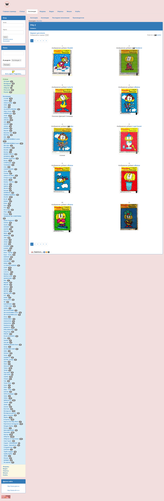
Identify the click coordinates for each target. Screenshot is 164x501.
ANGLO (8, 118)
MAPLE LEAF (10, 276)
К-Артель (9, 419)
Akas (7, 107)
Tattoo (8, 368)
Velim (7, 396)
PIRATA (8, 334)
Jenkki (8, 240)
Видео (5, 469)
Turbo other (9, 383)
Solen (7, 355)
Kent (7, 250)
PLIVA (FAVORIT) (11, 336)
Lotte (7, 270)
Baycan (8, 130)
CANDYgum (9, 162)
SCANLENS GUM (11, 349)
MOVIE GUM (9, 293)
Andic (8, 115)
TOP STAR (8, 374)
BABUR (8, 128)
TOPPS (8, 377)
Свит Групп (9, 441)
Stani (7, 364)
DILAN (7, 188)
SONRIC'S (9, 357)
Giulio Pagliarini (11, 220)
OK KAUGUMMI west (12, 314)
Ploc (7, 338)
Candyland (9, 165)
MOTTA (8, 291)
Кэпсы (8, 428)
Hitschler (8, 231)
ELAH (7, 199)
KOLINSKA (9, 261)
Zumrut (8, 407)
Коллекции (7, 96)
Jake (7, 237)
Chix (7, 167)
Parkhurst (9, 325)
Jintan (7, 242)
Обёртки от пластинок (13, 439)
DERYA (8, 186)
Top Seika (9, 372)
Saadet (8, 340)
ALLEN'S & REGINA (12, 109)
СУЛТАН (8, 449)
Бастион (8, 409)
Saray (7, 347)
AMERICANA (10, 113)
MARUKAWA (9, 278)
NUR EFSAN (9, 304)
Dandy (8, 180)
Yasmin (8, 402)
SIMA (7, 351)
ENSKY (8, 201)
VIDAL (8, 398)
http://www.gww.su (13, 486)
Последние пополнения (60, 18)
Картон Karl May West (13, 421)
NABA (7, 297)
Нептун (8, 434)
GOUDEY (8, 227)
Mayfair (8, 282)
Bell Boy (8, 135)
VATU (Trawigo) (10, 394)
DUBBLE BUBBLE (11, 195)
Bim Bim (8, 145)
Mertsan (8, 287)
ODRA (7, 308)
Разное (8, 92)
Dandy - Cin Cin (10, 182)
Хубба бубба (10, 454)
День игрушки (10, 415)
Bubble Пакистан (11, 158)
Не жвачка (9, 462)
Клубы (5, 475)
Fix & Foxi (9, 210)
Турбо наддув (10, 451)
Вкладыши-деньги (12, 413)
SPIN (7, 362)
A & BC (8, 98)
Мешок (5, 473)
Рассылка (9, 90)
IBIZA (7, 233)
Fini (7, 207)
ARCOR (8, 120)
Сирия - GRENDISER (12, 443)
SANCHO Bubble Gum (13, 344)
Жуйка (8, 417)
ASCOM (8, 124)
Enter (7, 203)
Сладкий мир (10, 447)
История (8, 81)
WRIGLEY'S (10, 400)
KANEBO (8, 246)
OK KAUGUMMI (10, 310)
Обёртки (8, 88)
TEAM (7, 370)
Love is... (8, 272)
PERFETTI (9, 327)
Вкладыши (9, 83)
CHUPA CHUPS (10, 169)
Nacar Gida (9, 299)
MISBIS (8, 289)
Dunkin (8, 197)
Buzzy (8, 160)
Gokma (8, 222)
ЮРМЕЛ (8, 460)
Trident (8, 379)
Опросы (6, 471)
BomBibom (9, 147)
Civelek (8, 173)
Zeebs (7, 404)
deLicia (8, 184)
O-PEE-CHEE (10, 306)
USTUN (8, 392)
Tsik (7, 381)
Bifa (7, 137)
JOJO (7, 244)
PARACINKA (9, 319)
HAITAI (8, 229)
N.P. (7, 295)
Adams (8, 100)
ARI (7, 122)
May (7, 280)
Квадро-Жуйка (10, 426)
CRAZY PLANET (11, 175)
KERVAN (8, 257)
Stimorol (8, 366)
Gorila (7, 225)
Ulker (7, 387)
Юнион (8, 458)
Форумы (6, 466)
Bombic (8, 150)
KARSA (8, 248)
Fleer (7, 212)
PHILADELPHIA (10, 329)
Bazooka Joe (10, 133)
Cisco (7, 171)
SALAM (8, 342)
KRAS (7, 263)
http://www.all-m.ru (13, 490)
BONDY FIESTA (10, 154)
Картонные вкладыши (13, 424)
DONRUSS (9, 192)
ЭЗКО (7, 456)
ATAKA (8, 126)
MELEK (8, 284)
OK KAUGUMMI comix (13, 312)
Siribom (8, 353)
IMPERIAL (9, 235)
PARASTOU (9, 323)
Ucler (7, 385)
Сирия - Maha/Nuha (12, 445)
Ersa (7, 205)
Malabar (8, 274)
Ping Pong (9, 332)
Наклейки (8, 85)
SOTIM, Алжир (10, 359)
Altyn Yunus (9, 111)
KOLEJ (8, 259)
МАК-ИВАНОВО (11, 430)
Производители (78, 18)
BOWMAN (9, 156)
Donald (8, 190)
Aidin (7, 105)
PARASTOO (9, 321)
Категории (34, 18)
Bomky (8, 152)
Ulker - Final (9, 389)
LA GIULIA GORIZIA (12, 265)
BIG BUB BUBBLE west (13, 143)
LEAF (8, 267)
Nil (6, 302)
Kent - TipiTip (10, 252)
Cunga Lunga (10, 177)
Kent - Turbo (9, 255)
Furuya (8, 214)
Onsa (7, 317)
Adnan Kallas (10, 103)
